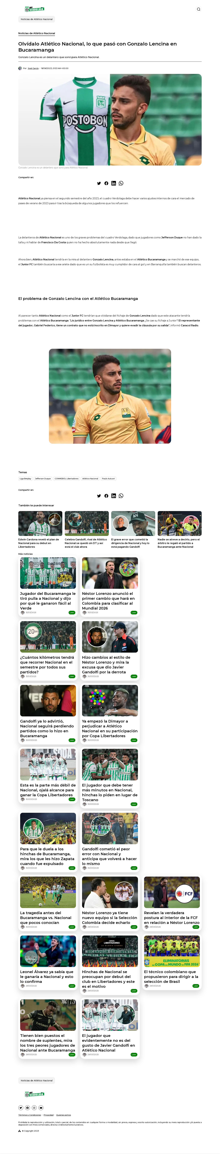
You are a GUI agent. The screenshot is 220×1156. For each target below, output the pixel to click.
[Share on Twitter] (99, 183)
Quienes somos (63, 1115)
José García (33, 68)
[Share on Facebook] (106, 183)
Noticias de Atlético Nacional (36, 33)
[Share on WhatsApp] (121, 183)
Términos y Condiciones (29, 1115)
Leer (72, 612)
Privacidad (48, 1115)
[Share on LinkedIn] (114, 183)
